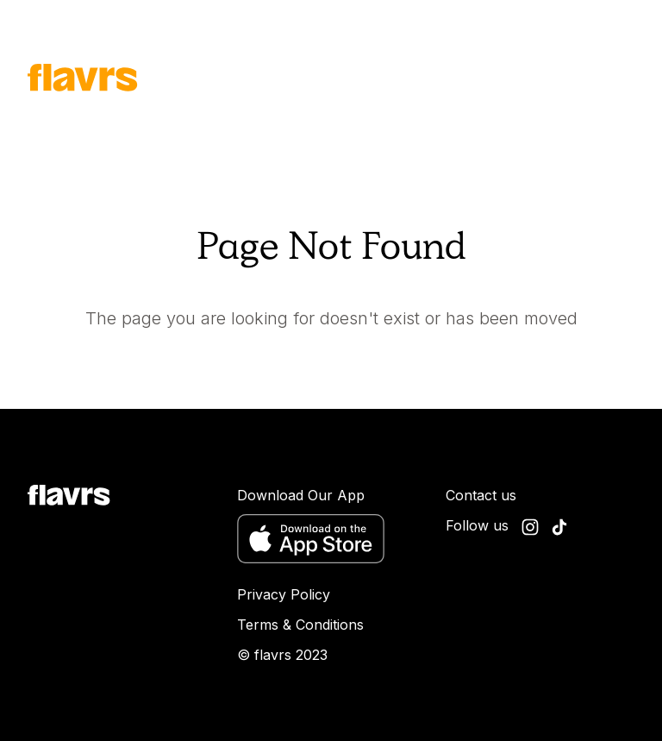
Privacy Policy (283, 594)
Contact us (481, 495)
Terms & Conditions (300, 624)
